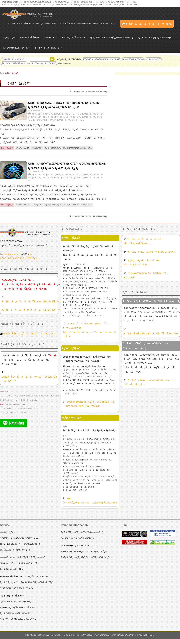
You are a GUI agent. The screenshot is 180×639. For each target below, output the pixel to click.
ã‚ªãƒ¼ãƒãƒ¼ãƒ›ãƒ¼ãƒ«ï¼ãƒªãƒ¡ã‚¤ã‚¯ (101, 59)
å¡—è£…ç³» (50, 37)
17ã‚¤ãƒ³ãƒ (36, 148)
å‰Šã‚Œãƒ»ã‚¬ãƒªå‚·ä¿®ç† (15, 549)
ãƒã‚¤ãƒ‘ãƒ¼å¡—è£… (12, 569)
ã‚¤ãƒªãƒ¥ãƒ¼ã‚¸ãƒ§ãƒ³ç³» (74, 557)
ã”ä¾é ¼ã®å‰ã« (48, 48)
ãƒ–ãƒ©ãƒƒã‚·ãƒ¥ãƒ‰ (133, 59)
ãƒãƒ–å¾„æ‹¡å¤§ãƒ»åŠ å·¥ (15, 613)
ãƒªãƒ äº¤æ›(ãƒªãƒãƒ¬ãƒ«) (43, 63)
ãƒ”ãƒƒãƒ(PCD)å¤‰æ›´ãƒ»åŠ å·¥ (18, 619)
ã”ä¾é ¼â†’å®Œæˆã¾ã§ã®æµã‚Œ (32, 23)
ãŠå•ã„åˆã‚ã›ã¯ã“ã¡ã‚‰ (147, 23)
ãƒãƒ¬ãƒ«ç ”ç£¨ (153, 59)
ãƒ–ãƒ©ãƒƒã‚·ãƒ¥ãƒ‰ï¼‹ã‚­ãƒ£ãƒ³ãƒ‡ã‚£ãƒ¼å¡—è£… (58, 120)
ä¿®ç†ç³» (9, 37)
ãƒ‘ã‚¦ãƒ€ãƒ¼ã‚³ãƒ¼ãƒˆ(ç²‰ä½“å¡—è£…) (111, 37)
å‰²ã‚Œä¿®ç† (32, 544)
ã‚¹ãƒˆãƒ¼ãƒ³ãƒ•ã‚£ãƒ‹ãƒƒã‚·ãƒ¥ (16, 588)
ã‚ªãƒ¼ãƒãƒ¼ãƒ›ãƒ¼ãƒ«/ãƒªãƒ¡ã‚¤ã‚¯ (20, 538)
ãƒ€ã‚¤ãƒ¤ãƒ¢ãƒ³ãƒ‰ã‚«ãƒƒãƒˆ (37, 582)
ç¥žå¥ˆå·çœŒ (22, 148)
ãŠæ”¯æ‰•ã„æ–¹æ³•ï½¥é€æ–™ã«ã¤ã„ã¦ (87, 23)
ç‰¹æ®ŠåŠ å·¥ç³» (29, 37)
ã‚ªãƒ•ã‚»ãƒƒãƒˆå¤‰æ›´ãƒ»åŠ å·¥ (17, 607)
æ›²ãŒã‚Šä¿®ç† (10, 544)
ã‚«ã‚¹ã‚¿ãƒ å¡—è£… (29, 563)
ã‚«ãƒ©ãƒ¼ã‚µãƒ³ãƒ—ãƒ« (16, 48)
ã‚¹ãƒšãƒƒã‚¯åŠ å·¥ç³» (73, 37)
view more (63, 63)
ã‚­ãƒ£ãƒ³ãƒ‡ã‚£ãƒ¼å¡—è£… (14, 63)
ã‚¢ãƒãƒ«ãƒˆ (12, 73)
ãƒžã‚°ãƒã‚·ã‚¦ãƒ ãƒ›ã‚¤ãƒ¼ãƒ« (155, 37)
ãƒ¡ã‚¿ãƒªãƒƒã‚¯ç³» (97, 551)
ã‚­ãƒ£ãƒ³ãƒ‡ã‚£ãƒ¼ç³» (72, 551)
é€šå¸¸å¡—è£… (7, 563)
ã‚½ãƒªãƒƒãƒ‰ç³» (101, 557)
